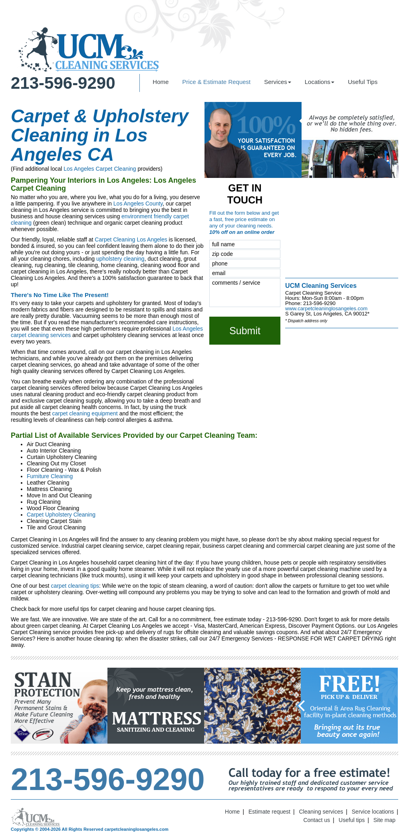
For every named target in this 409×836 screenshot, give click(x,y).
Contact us (316, 820)
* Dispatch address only (306, 321)
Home (161, 81)
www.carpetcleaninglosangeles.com (326, 308)
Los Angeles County (138, 203)
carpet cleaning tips (75, 586)
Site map (384, 820)
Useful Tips (362, 81)
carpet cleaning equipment (85, 413)
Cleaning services (321, 811)
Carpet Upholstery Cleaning (61, 514)
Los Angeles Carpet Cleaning (100, 169)
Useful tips (352, 820)
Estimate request (269, 811)
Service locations (373, 811)
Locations (319, 81)
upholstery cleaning (120, 258)
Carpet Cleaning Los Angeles (131, 239)
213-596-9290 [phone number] (63, 83)
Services (277, 81)
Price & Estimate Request (216, 81)
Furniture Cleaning (50, 476)
